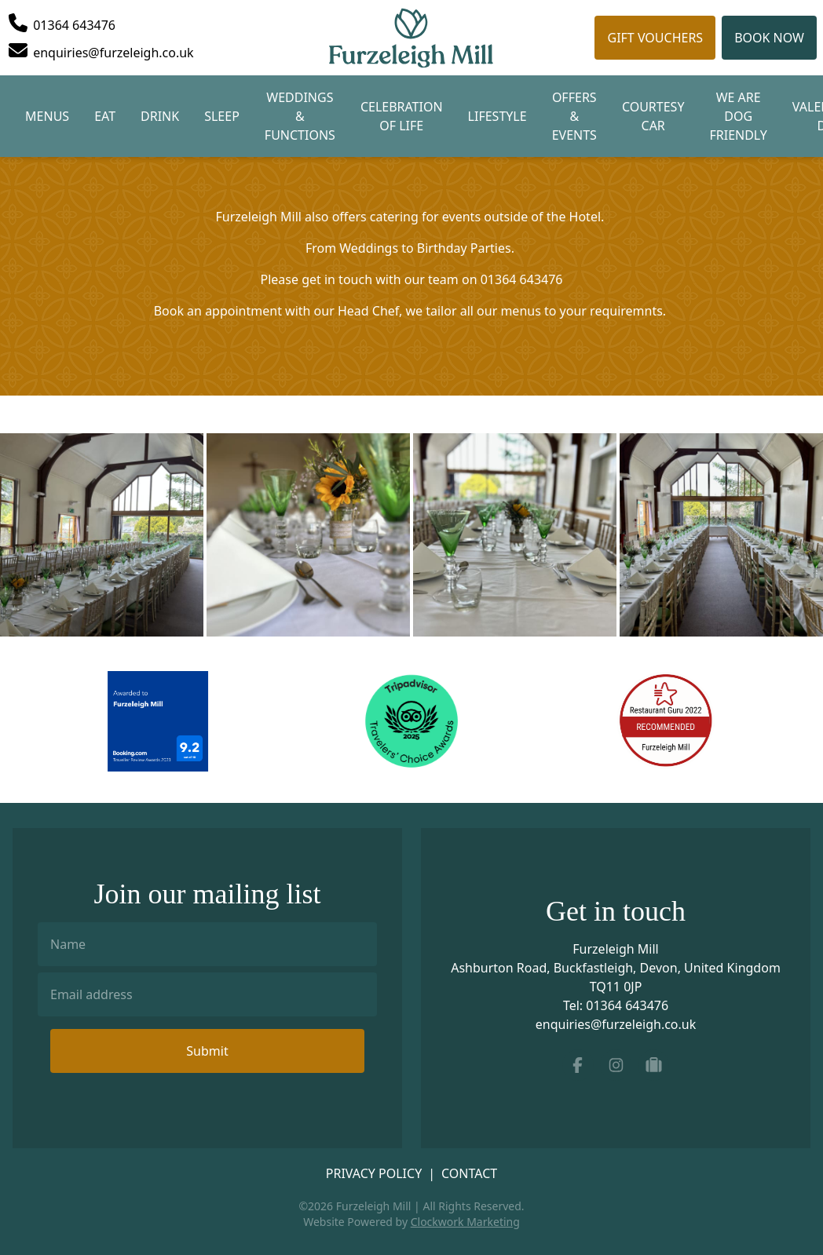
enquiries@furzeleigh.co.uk (616, 1024)
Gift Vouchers (655, 37)
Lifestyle (497, 116)
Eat (104, 116)
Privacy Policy (374, 1173)
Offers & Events (574, 116)
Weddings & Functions (300, 116)
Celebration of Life (401, 116)
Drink (160, 116)
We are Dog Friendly (737, 116)
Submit (207, 1051)
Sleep (222, 116)
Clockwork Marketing (465, 1221)
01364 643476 (627, 1005)
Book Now (769, 37)
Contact (469, 1173)
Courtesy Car (653, 116)
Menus (47, 116)
